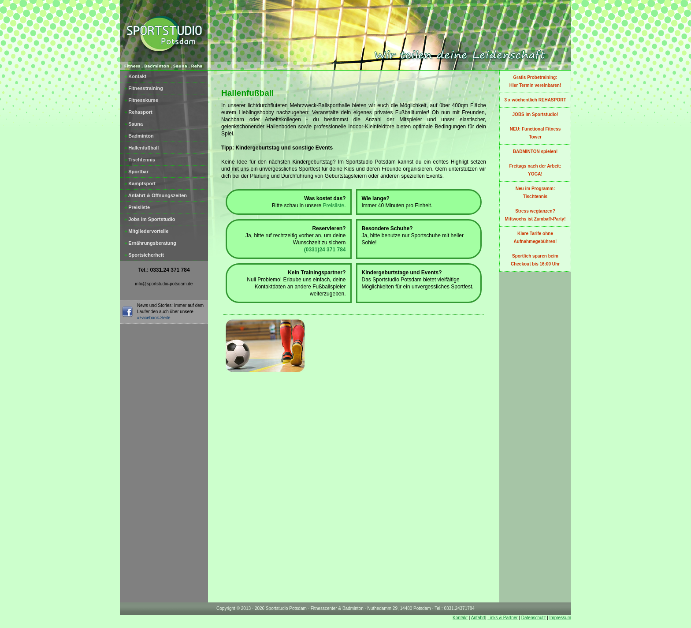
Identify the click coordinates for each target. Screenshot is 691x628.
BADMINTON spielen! (535, 151)
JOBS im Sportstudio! (535, 114)
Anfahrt (478, 617)
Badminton (139, 135)
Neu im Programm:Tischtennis (535, 192)
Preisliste (137, 207)
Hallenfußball (141, 147)
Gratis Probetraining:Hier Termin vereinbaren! (535, 81)
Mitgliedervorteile (146, 231)
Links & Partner (502, 617)
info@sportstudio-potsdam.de (164, 283)
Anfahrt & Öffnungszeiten (155, 195)
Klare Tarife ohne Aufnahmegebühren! (535, 237)
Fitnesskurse (141, 100)
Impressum (560, 617)
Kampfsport (140, 183)
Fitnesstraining (143, 88)
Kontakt (135, 76)
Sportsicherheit (144, 255)
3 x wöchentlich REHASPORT (535, 99)
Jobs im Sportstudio (149, 219)
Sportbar (136, 171)
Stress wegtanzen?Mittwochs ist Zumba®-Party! (535, 215)
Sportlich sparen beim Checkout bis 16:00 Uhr (535, 260)
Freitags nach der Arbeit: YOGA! (535, 170)
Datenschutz (533, 617)
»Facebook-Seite (154, 317)
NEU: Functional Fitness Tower (535, 133)
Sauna (133, 124)
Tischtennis (139, 159)
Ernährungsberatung (150, 243)
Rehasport (138, 112)
